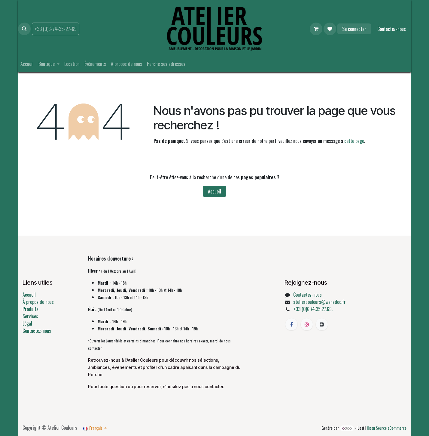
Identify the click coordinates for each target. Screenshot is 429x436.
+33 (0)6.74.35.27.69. (313, 309)
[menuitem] (27, 64)
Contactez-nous (391, 28)
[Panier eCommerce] (316, 29)
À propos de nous (38, 301)
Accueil (214, 191)
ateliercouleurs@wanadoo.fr (319, 301)
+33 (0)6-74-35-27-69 (56, 28)
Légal (27, 323)
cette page (354, 140)
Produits (30, 309)
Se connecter (354, 28)
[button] (24, 29)
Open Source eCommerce (386, 428)
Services (30, 316)
